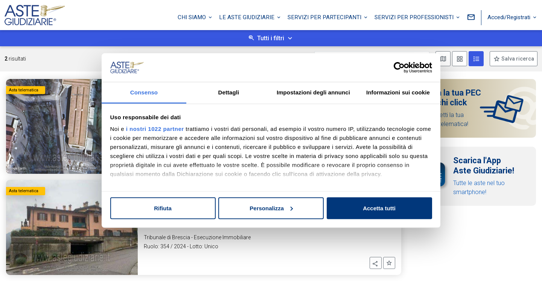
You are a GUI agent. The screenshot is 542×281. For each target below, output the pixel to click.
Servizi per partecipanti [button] (325, 16)
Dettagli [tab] (228, 92)
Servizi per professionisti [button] (415, 16)
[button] (376, 263)
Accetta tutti (379, 208)
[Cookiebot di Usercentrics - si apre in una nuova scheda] (399, 67)
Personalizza (271, 208)
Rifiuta (163, 208)
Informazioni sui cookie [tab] (398, 92)
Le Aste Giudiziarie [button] (247, 16)
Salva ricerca (517, 59)
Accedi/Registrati (509, 16)
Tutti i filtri (270, 38)
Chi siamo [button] (192, 16)
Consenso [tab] (144, 92)
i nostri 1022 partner (155, 129)
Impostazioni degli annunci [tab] (313, 92)
